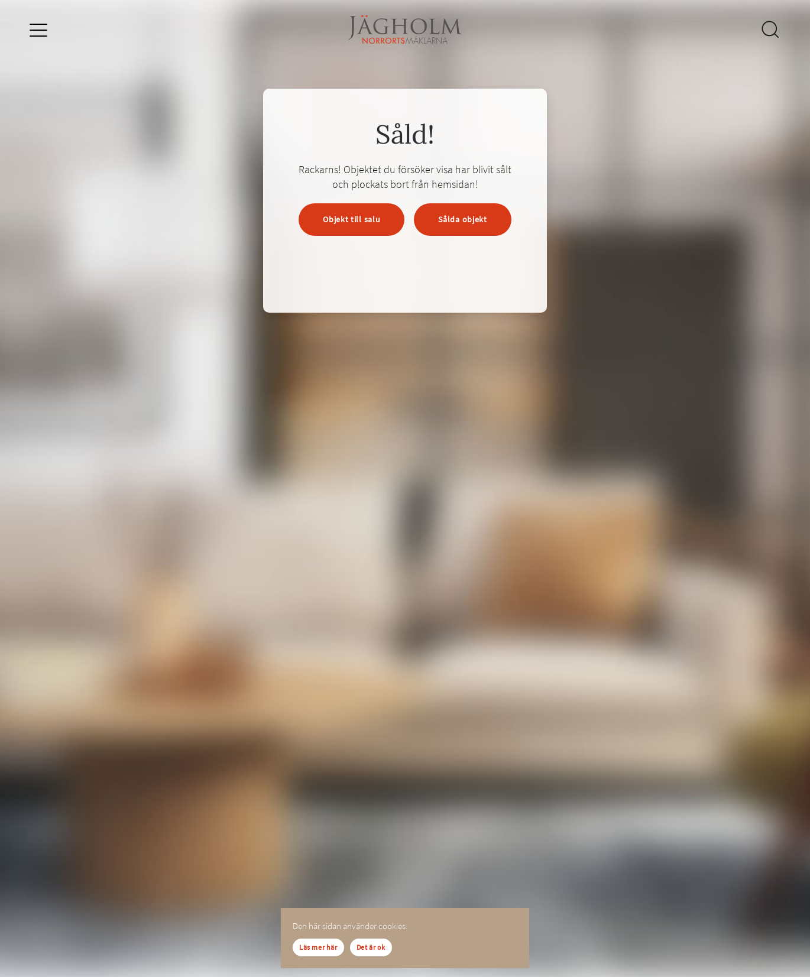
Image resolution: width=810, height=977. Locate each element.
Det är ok (371, 947)
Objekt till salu (351, 219)
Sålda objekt (462, 219)
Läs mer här (318, 947)
